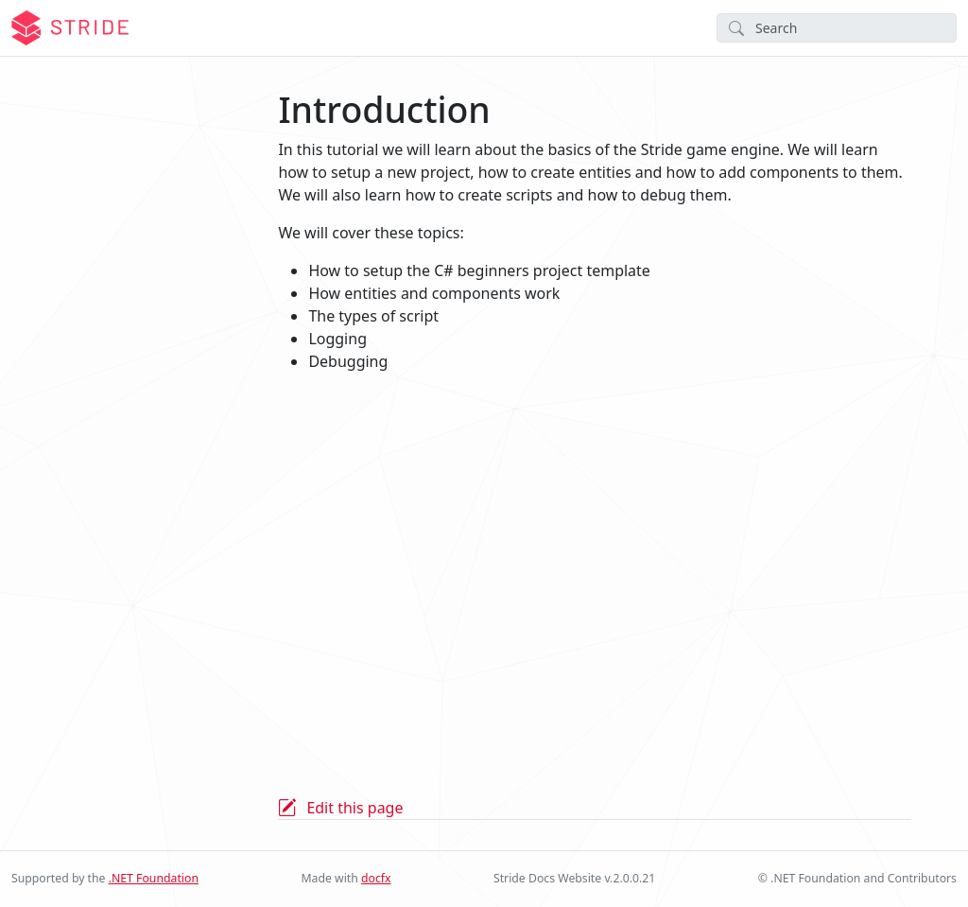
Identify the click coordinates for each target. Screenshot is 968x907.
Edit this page (354, 807)
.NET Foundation (154, 878)
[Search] (837, 28)
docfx (376, 878)
